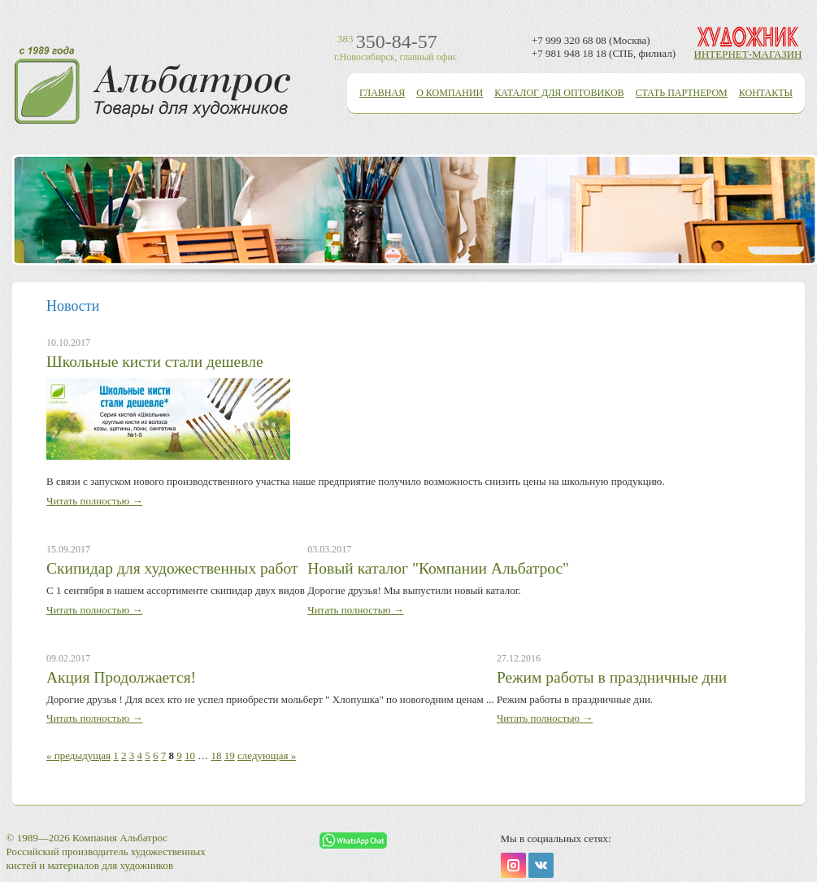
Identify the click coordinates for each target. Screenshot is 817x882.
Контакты (766, 92)
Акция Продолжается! (121, 677)
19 (229, 755)
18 (216, 755)
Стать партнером (682, 92)
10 (190, 755)
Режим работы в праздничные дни (612, 677)
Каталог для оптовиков (559, 92)
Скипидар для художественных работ (172, 568)
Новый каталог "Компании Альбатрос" (438, 568)
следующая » (266, 755)
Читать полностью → (94, 501)
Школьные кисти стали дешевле (154, 361)
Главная (382, 92)
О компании (449, 92)
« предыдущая (78, 755)
